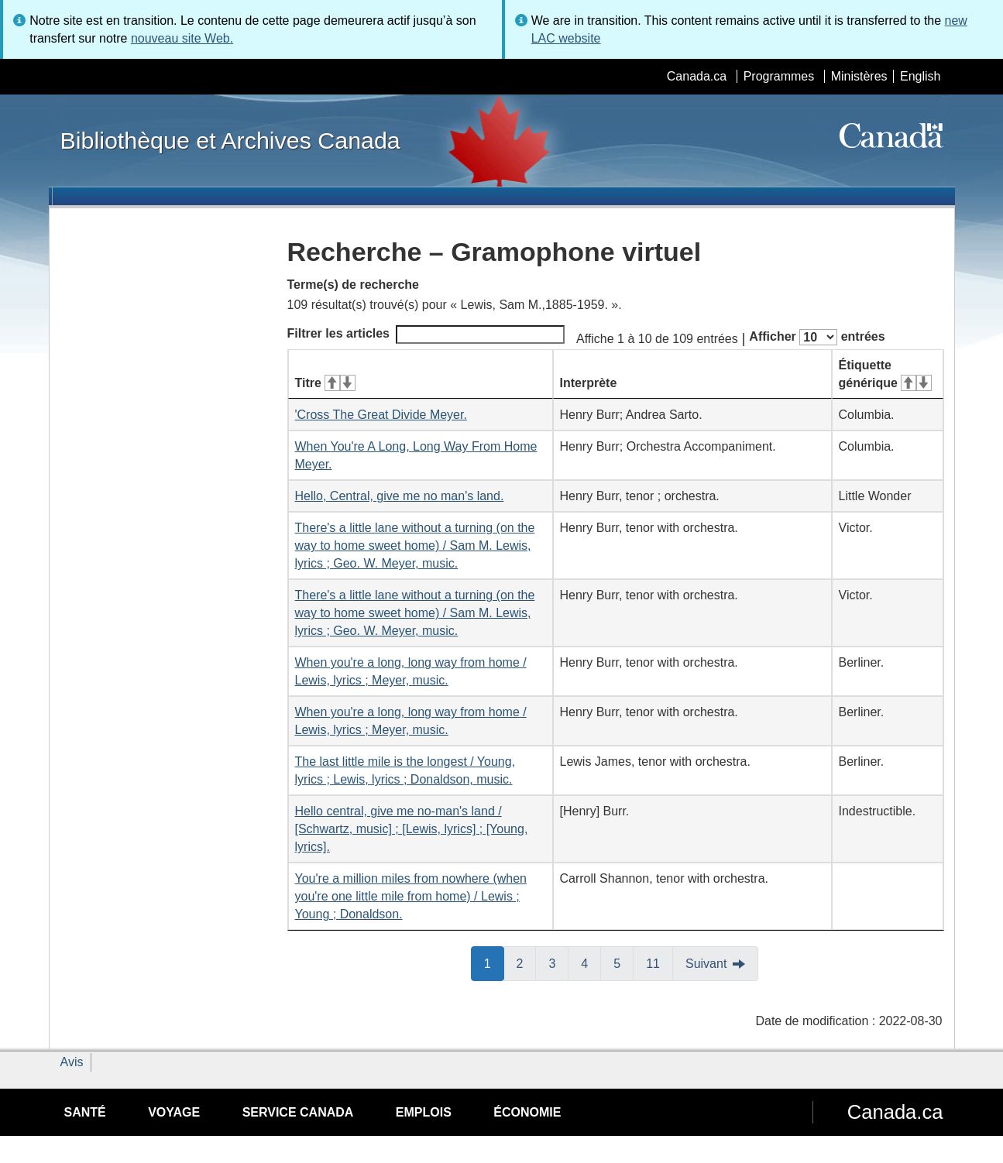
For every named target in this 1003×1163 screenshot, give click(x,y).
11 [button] (659, 962)
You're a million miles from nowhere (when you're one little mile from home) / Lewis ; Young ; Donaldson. (411, 896)
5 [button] (623, 962)
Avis (72, 1062)
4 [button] (591, 962)
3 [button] (558, 962)
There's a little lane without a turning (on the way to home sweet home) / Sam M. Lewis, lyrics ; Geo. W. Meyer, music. (415, 545)
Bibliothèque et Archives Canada (230, 140)
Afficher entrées (816, 337)
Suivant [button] (705, 963)
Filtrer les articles (426, 334)
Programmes (779, 76)
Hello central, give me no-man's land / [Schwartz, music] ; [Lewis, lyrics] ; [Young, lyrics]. (411, 828)
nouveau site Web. (182, 38)
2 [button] (527, 962)
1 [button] (494, 962)
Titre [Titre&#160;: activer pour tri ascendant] (325, 382)
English (920, 76)
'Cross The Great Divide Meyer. (381, 414)
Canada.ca (696, 76)
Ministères (859, 76)
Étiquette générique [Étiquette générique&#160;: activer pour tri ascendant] (885, 374)
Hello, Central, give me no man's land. (399, 496)
